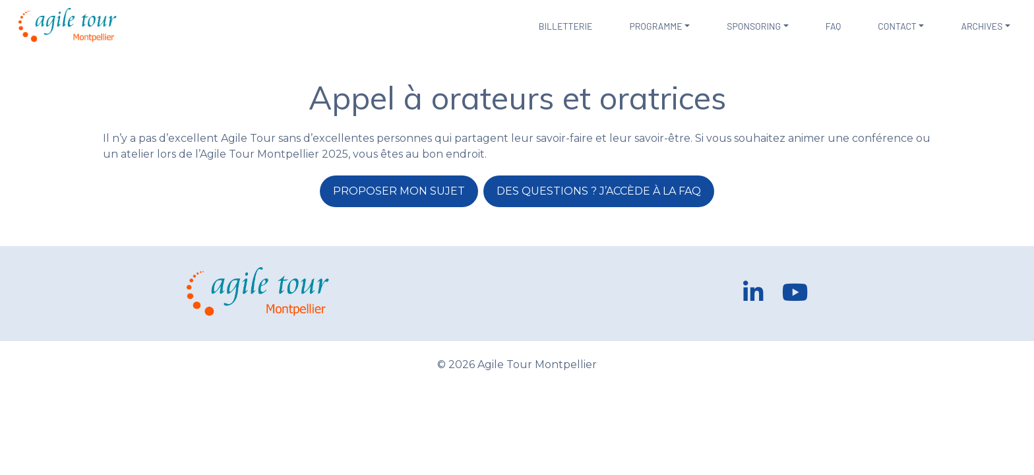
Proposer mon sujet (399, 191)
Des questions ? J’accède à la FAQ (599, 191)
